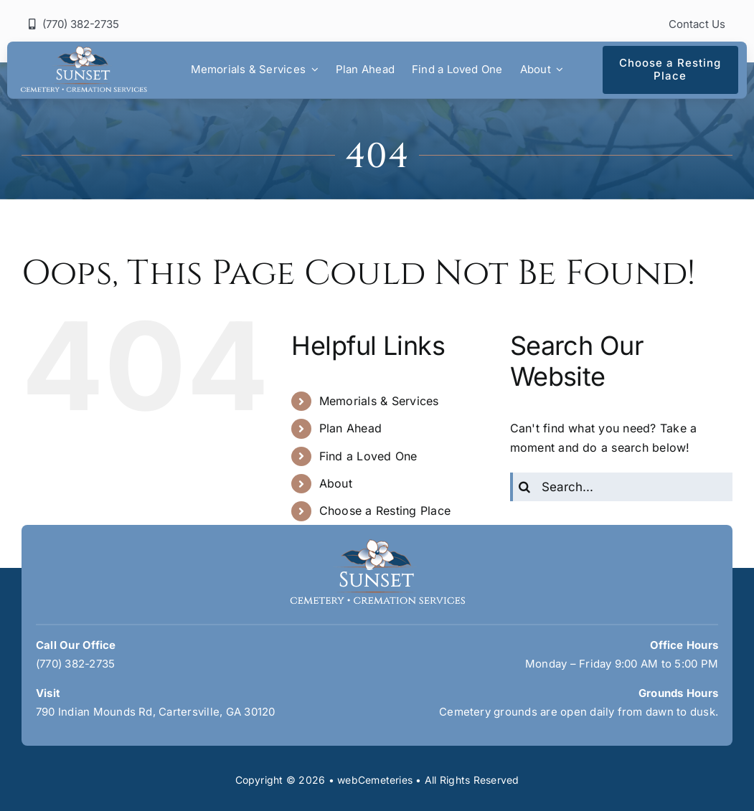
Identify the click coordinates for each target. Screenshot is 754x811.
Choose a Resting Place (385, 510)
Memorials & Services (379, 401)
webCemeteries (375, 780)
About (335, 483)
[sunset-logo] (83, 51)
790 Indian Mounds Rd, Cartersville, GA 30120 (155, 711)
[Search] (524, 487)
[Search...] (621, 487)
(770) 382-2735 (75, 663)
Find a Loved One (368, 456)
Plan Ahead (350, 428)
